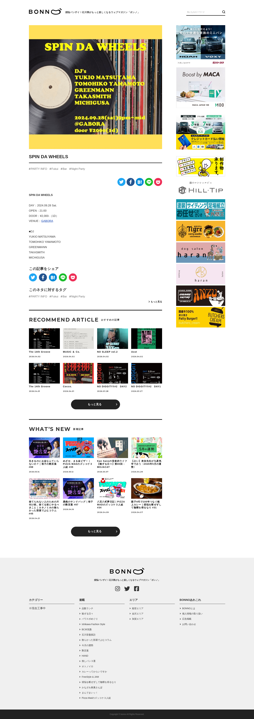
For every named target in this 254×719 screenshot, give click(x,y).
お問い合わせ (189, 624)
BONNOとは (188, 608)
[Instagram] (117, 588)
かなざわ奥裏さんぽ (92, 687)
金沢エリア (137, 613)
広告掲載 (186, 619)
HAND (85, 655)
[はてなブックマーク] (140, 182)
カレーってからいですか (94, 671)
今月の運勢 (87, 645)
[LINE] (149, 182)
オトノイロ (87, 666)
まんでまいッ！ (90, 692)
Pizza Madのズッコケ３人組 (96, 698)
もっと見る (156, 301)
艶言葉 (85, 650)
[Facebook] (131, 182)
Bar (65, 168)
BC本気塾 (87, 629)
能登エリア (137, 608)
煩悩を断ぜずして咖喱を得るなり (99, 682)
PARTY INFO (39, 168)
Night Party (78, 168)
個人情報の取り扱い (192, 613)
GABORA (47, 221)
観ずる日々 (87, 613)
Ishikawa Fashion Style (93, 624)
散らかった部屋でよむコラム (97, 640)
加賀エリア (137, 619)
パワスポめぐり (90, 619)
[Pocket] (158, 182)
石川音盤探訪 (89, 634)
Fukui (55, 168)
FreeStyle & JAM (90, 677)
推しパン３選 (89, 661)
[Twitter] (121, 182)
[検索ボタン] (223, 11)
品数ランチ (87, 608)
